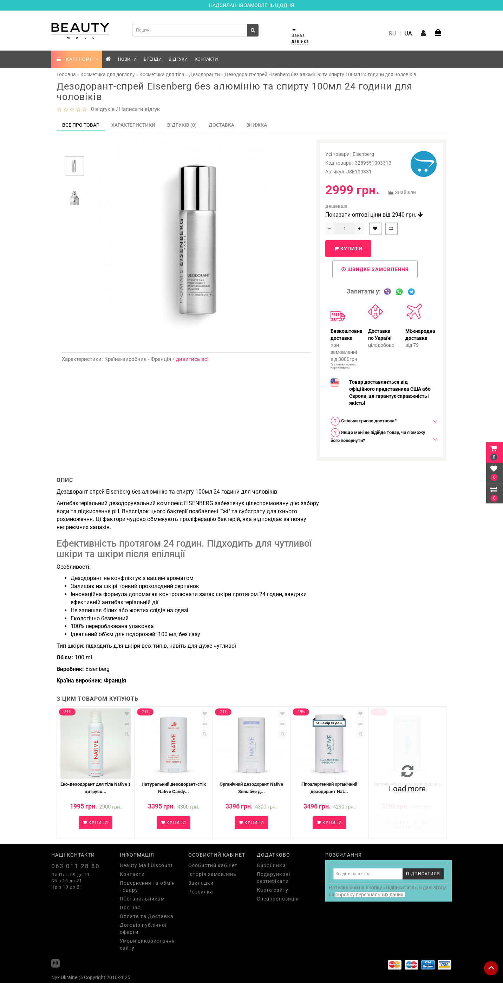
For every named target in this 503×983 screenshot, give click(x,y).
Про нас (130, 907)
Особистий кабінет (212, 865)
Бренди (153, 59)
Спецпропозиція (278, 899)
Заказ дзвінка (300, 38)
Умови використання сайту (147, 944)
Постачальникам (142, 899)
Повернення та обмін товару (147, 886)
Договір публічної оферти (143, 928)
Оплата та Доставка (147, 916)
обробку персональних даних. (370, 894)
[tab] (381, 421)
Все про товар (80, 125)
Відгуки (178, 59)
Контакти (206, 59)
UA (408, 33)
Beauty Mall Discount (146, 865)
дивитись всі (192, 359)
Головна (66, 74)
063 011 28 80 (75, 866)
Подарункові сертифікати (273, 877)
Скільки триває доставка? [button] (364, 421)
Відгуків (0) (182, 125)
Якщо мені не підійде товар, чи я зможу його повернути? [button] (378, 435)
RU (392, 33)
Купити (348, 248)
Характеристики (133, 125)
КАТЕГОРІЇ (78, 59)
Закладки (201, 883)
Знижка (256, 125)
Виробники (271, 865)
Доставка (221, 125)
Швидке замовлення (375, 269)
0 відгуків (101, 109)
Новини (127, 59)
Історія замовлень (212, 874)
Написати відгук (139, 109)
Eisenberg (363, 154)
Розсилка (200, 892)
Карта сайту (272, 890)
